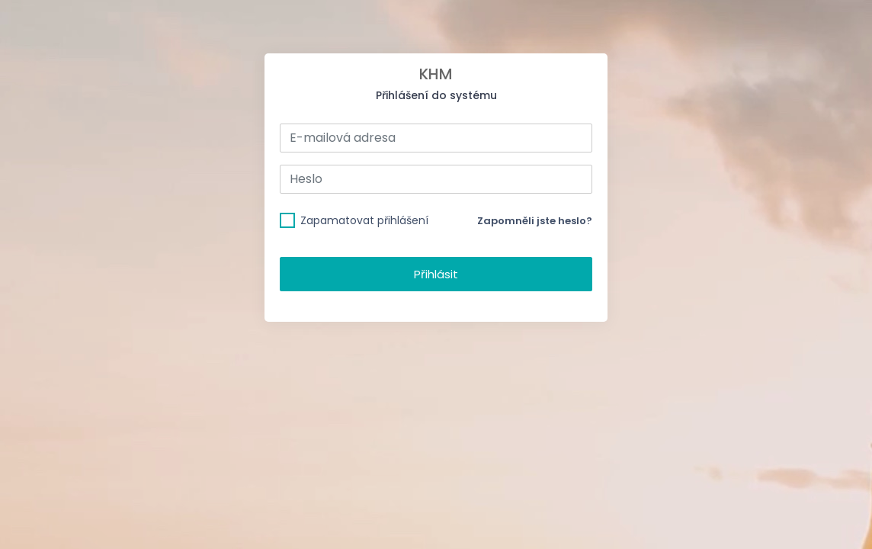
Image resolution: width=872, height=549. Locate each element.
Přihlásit (436, 274)
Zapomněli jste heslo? (534, 221)
